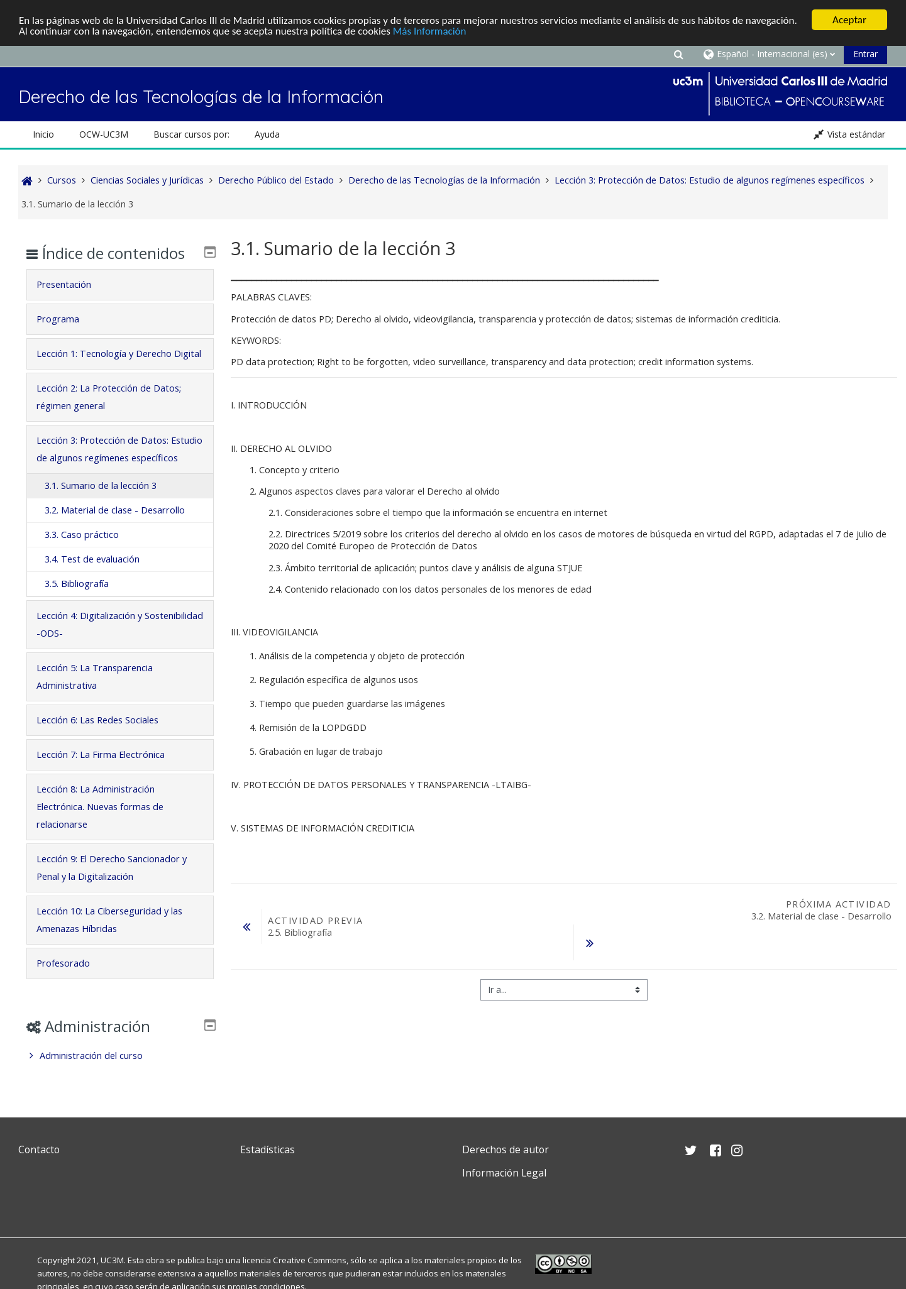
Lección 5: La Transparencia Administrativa (94, 676)
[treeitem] (120, 1056)
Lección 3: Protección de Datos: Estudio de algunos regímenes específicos (119, 449)
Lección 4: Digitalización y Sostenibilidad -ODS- (119, 624)
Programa (57, 319)
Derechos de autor (505, 1149)
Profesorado (63, 963)
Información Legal (504, 1173)
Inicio (43, 134)
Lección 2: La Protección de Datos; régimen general (108, 397)
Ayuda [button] (267, 134)
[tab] (120, 285)
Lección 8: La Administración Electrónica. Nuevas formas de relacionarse (99, 806)
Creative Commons (309, 1260)
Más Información (430, 31)
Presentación (63, 284)
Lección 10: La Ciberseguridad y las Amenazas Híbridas (109, 920)
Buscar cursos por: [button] (191, 134)
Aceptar (849, 19)
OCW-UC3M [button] (103, 134)
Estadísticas (267, 1149)
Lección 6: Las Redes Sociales (97, 720)
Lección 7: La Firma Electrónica (100, 754)
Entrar (865, 54)
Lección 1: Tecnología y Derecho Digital (118, 353)
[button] (678, 54)
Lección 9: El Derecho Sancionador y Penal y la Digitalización (111, 867)
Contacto (39, 1149)
